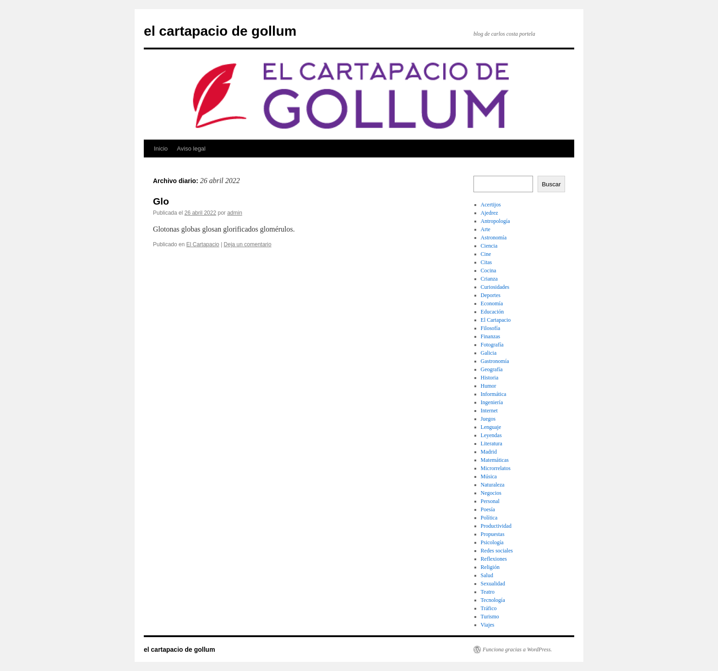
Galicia (489, 353)
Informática (493, 394)
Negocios (491, 493)
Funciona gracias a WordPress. (517, 649)
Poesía (488, 509)
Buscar (551, 184)
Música (489, 476)
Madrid (489, 452)
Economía (492, 303)
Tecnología (493, 600)
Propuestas (493, 534)
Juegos (488, 419)
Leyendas (491, 435)
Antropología (495, 221)
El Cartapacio (202, 244)
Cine (486, 254)
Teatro (488, 592)
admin (234, 213)
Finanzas (490, 336)
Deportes (490, 295)
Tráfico (489, 608)
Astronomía (494, 237)
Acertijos (491, 204)
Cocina (488, 270)
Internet (489, 410)
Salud (487, 575)
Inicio (161, 148)
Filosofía (490, 328)
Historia (490, 377)
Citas (486, 262)
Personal (490, 501)
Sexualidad (493, 583)
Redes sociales (497, 550)
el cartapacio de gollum (220, 30)
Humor (488, 386)
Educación (492, 311)
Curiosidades (495, 287)
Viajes (488, 625)
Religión (490, 567)
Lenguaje (491, 427)
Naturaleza (493, 485)
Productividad (496, 526)
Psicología (492, 542)
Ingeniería (492, 402)
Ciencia (489, 246)
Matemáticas (495, 460)
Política (489, 517)
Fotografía (492, 344)
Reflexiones (494, 559)
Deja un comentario (248, 244)
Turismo (490, 616)
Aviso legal (191, 148)
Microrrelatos (496, 468)
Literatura (491, 443)
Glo (161, 201)
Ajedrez (489, 213)
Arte (485, 229)
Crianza (489, 279)
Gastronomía (495, 361)
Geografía (492, 369)
